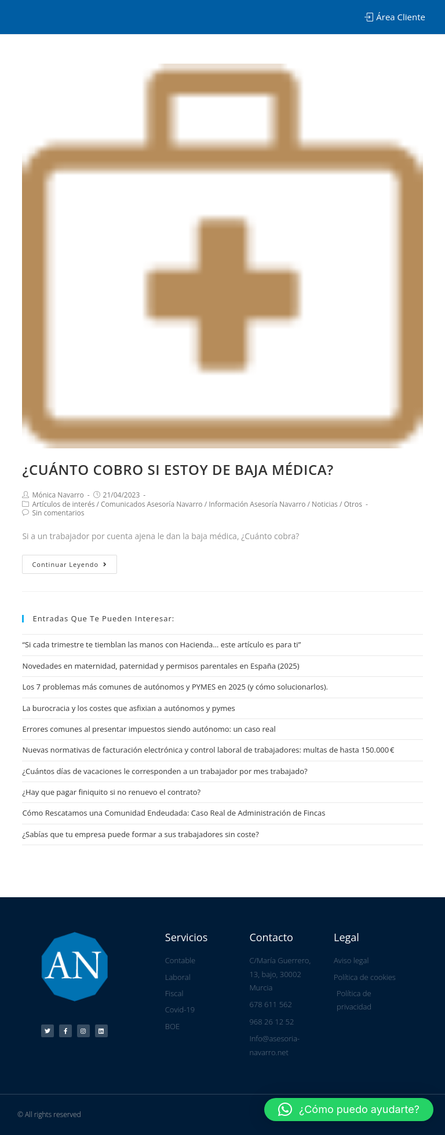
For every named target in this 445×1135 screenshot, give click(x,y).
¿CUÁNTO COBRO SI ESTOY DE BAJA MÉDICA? (177, 469)
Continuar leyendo (69, 564)
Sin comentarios (58, 513)
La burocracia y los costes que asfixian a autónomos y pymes (128, 708)
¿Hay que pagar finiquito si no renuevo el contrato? (111, 792)
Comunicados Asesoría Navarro (152, 504)
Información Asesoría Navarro (257, 504)
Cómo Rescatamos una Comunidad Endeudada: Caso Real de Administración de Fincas (173, 813)
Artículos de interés (63, 504)
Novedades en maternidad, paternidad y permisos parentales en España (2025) (160, 666)
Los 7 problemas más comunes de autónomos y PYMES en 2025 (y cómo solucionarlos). (175, 686)
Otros (353, 504)
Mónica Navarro (57, 495)
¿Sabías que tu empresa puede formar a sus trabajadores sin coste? (140, 834)
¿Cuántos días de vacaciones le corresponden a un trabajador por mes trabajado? (164, 771)
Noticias (325, 504)
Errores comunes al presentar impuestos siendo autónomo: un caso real (148, 729)
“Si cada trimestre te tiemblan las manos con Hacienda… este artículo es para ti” (161, 644)
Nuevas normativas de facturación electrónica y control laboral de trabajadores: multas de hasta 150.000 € (208, 750)
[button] (348, 1109)
